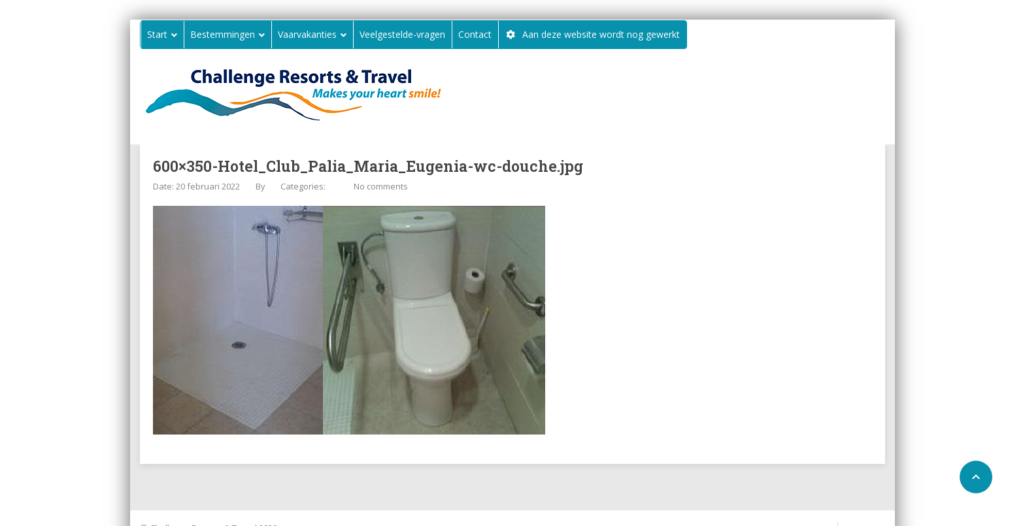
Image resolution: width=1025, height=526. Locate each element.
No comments (381, 186)
